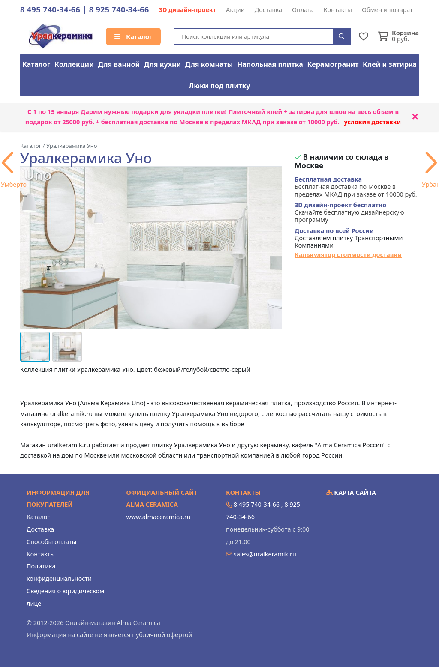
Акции (235, 10)
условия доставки (372, 122)
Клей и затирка (390, 64)
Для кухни (162, 64)
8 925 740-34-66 (119, 9)
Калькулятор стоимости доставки (348, 254)
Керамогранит (333, 64)
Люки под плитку (219, 85)
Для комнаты (209, 64)
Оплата (303, 10)
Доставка (268, 10)
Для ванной (119, 64)
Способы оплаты (51, 542)
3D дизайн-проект (187, 10)
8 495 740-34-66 (50, 9)
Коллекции (74, 64)
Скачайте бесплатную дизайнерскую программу (349, 212)
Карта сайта (351, 492)
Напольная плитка (270, 64)
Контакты (338, 10)
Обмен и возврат (387, 10)
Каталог (133, 36)
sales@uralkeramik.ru (265, 554)
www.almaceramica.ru (158, 517)
